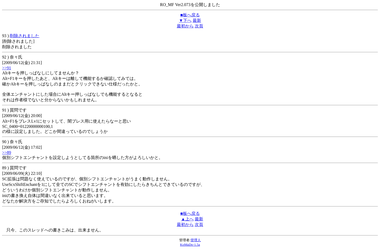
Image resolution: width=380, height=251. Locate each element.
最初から (185, 26)
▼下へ (185, 20)
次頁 (199, 26)
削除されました (24, 35)
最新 (197, 20)
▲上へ (187, 219)
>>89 (6, 152)
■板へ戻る (190, 15)
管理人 (196, 240)
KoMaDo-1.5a (190, 245)
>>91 (6, 68)
